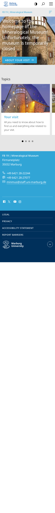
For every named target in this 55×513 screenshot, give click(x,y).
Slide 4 (32, 141)
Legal (6, 214)
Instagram (20, 202)
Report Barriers (12, 234)
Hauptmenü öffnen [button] (50, 3)
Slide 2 (26, 141)
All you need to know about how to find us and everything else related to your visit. (25, 107)
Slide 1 (22, 141)
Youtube (14, 202)
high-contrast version (35, 4)
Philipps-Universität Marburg (16, 246)
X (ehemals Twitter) (8, 201)
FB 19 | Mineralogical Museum (50, 12)
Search (42, 4)
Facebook (4, 202)
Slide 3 (29, 141)
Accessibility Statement (18, 228)
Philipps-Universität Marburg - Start (11, 4)
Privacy (7, 221)
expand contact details (49, 244)
